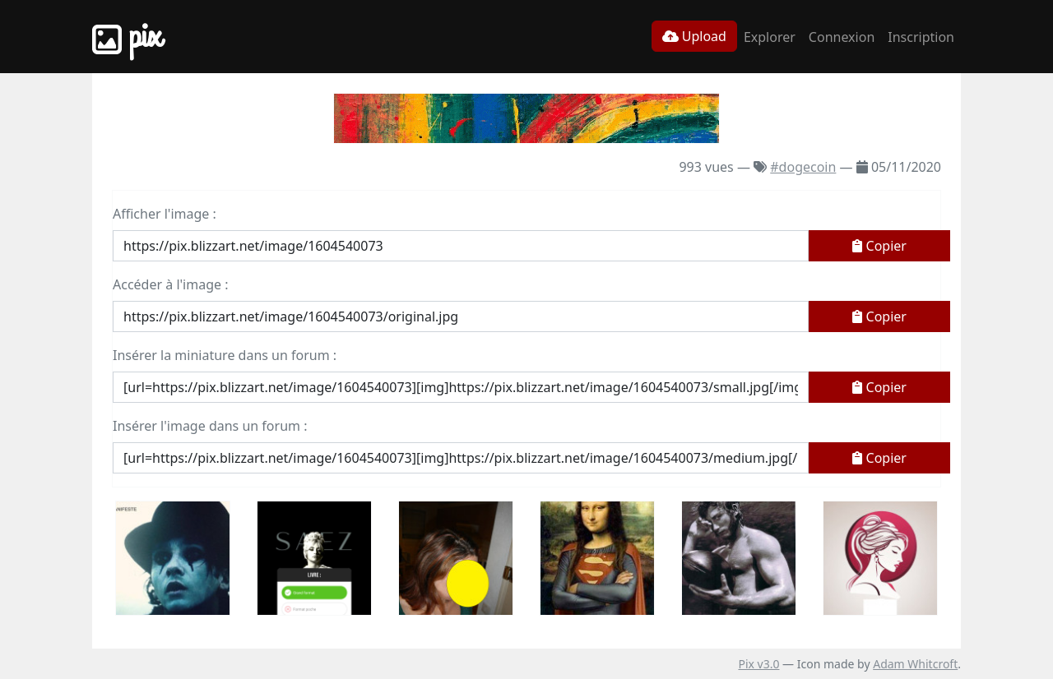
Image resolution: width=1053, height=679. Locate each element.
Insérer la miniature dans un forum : (224, 355)
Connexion (841, 37)
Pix (126, 36)
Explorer (770, 37)
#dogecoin (803, 167)
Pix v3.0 (758, 664)
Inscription (921, 37)
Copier (879, 246)
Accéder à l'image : (170, 284)
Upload (694, 36)
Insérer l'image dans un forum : (210, 426)
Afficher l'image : (164, 214)
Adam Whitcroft (915, 664)
